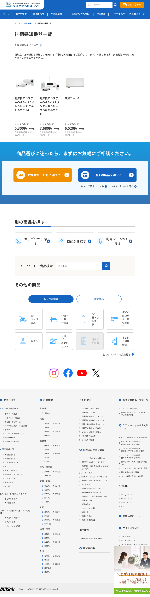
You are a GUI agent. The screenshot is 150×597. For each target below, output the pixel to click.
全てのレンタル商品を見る (117, 354)
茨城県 (47, 446)
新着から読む (86, 516)
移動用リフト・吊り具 (13, 475)
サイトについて (131, 528)
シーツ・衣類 (10, 478)
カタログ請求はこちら (92, 186)
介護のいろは (86, 500)
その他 (7, 486)
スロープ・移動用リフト (14, 434)
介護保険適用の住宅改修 (91, 428)
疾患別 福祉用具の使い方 (91, 493)
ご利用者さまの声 (88, 436)
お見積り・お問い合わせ (44, 175)
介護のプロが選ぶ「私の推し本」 (94, 477)
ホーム (17, 23)
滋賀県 (47, 512)
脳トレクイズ (86, 473)
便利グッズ (9, 482)
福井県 (47, 490)
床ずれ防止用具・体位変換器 (16, 426)
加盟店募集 (89, 548)
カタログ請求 (10, 503)
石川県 (57, 486)
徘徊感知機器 (10, 438)
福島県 (47, 435)
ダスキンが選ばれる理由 (91, 432)
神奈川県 (47, 476)
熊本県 (47, 560)
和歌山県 (47, 524)
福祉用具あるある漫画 (130, 472)
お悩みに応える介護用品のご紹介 (94, 496)
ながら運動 (85, 485)
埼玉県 (47, 450)
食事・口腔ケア (11, 471)
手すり (7, 430)
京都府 (57, 512)
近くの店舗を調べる (108, 175)
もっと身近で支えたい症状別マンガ (135, 476)
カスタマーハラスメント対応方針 (134, 544)
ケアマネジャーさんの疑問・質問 (134, 468)
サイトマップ (126, 537)
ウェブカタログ (11, 499)
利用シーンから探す (13, 526)
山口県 (47, 542)
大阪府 (47, 516)
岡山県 (57, 534)
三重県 (47, 502)
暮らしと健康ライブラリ (91, 489)
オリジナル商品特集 (129, 409)
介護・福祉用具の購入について (93, 424)
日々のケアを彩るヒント (130, 456)
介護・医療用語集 (88, 520)
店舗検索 (48, 400)
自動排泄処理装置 (12, 442)
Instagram (125, 495)
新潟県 (47, 458)
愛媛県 (47, 546)
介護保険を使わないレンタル (92, 420)
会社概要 (124, 555)
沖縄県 (47, 572)
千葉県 (57, 472)
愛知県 (47, 498)
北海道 (47, 413)
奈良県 (57, 520)
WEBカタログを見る (122, 186)
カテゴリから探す (12, 518)
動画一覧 (84, 512)
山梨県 (47, 461)
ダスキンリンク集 (128, 540)
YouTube (124, 502)
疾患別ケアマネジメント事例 (132, 450)
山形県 (57, 431)
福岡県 (47, 556)
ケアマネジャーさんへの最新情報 (134, 438)
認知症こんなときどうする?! (92, 462)
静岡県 (57, 494)
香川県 (57, 542)
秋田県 (47, 431)
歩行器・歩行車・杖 (13, 422)
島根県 (47, 534)
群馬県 (47, 454)
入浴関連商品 (10, 455)
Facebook (125, 499)
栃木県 (57, 446)
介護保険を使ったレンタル (92, 416)
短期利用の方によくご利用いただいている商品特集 (135, 413)
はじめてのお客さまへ (90, 409)
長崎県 (57, 556)
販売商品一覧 (8, 449)
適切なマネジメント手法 (130, 443)
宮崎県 (57, 564)
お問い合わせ (134, 4)
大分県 (47, 564)
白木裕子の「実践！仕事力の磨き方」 (134, 463)
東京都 (47, 472)
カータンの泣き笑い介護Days (93, 458)
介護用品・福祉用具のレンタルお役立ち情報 (95, 467)
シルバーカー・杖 (12, 463)
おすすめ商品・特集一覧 (136, 400)
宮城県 (47, 428)
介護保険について (88, 412)
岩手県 (57, 424)
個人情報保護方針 (128, 551)
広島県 (47, 538)
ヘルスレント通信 (88, 508)
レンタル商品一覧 (10, 408)
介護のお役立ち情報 (93, 449)
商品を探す (28, 23)
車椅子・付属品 (11, 414)
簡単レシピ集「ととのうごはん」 (94, 481)
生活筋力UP (86, 504)
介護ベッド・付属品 (13, 418)
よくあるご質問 (87, 440)
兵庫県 (47, 520)
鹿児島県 (47, 568)
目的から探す (10, 522)
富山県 (47, 486)
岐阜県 (47, 494)
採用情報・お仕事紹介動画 (92, 538)
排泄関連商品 (10, 459)
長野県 (57, 454)
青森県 (47, 424)
